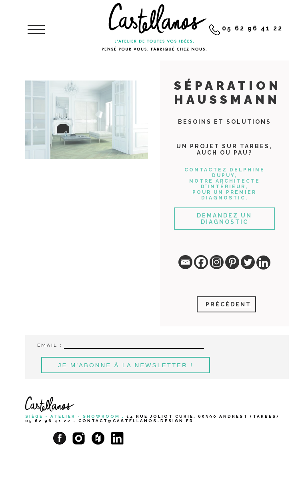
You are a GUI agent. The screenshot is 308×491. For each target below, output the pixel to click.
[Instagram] (217, 262)
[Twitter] (248, 262)
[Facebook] (201, 262)
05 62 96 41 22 (48, 421)
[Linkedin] (263, 263)
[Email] (185, 262)
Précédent (228, 304)
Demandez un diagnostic (224, 218)
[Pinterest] (232, 262)
